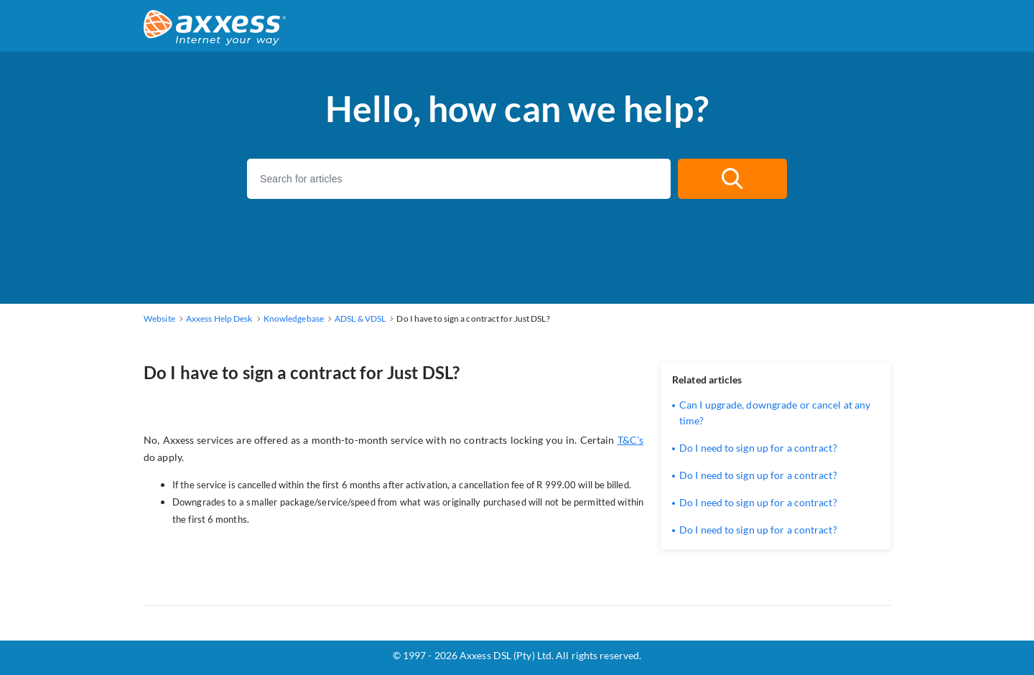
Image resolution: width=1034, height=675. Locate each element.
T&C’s (631, 440)
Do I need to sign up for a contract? (758, 448)
